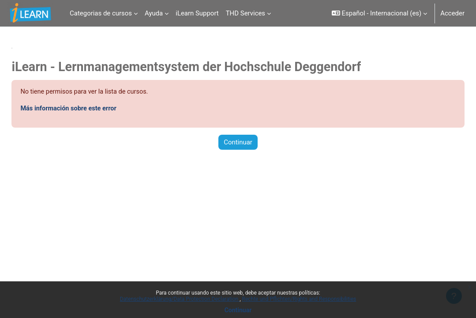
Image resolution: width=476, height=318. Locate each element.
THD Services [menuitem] (245, 13)
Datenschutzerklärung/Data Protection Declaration (180, 299)
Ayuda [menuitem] (154, 13)
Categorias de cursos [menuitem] (101, 13)
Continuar (238, 310)
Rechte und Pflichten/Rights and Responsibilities (299, 299)
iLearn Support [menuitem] (197, 13)
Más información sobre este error (89, 109)
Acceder (452, 13)
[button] (379, 13)
